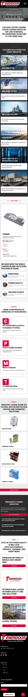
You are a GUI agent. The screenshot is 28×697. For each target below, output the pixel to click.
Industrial (5, 246)
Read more (14, 565)
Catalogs (5, 667)
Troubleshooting (10, 386)
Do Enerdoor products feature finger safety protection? (14, 525)
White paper (5, 672)
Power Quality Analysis (12, 348)
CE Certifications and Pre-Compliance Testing (14, 326)
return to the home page (15, 35)
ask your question (14, 514)
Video (4, 670)
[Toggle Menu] (25, 3)
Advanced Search (14, 490)
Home (11, 9)
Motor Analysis (9, 367)
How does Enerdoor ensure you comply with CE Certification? (14, 519)
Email (2, 682)
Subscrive (4, 689)
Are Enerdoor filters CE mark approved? (14, 531)
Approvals (5, 664)
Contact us (9, 694)
